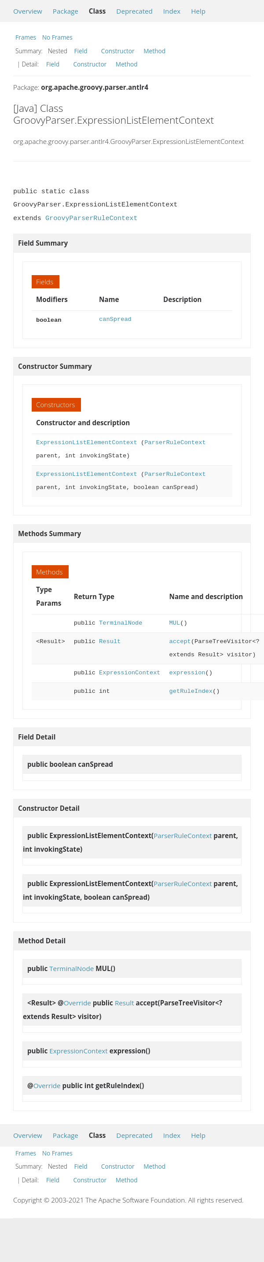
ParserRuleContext (174, 442)
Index (171, 11)
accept (180, 641)
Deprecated (134, 11)
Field (81, 51)
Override (77, 1001)
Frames (25, 37)
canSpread (115, 319)
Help (198, 11)
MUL (174, 622)
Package (65, 11)
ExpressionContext (129, 672)
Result (110, 641)
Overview (27, 11)
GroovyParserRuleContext (91, 218)
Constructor (118, 51)
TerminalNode (120, 622)
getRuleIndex (191, 690)
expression (187, 672)
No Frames (57, 37)
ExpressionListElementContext (86, 442)
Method (154, 51)
